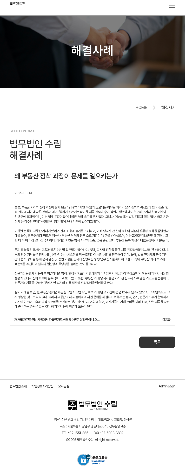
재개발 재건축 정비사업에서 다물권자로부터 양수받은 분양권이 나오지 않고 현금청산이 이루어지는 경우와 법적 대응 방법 (58, 320)
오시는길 (63, 386)
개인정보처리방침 (42, 386)
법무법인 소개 (18, 386)
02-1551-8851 (79, 433)
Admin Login (167, 386)
